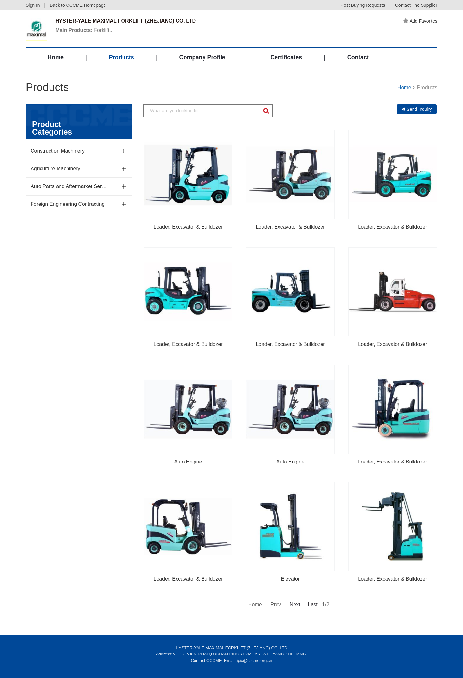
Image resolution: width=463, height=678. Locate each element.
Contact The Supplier (416, 5)
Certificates (286, 57)
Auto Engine (188, 461)
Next (294, 604)
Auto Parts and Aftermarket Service (69, 186)
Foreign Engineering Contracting (67, 204)
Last (312, 604)
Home (56, 57)
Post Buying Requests (363, 5)
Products (121, 57)
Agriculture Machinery (55, 168)
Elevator (290, 579)
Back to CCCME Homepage (78, 5)
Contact (358, 57)
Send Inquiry (417, 109)
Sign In (33, 5)
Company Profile (202, 57)
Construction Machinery (58, 151)
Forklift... (84, 30)
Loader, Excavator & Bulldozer (187, 227)
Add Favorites (420, 21)
